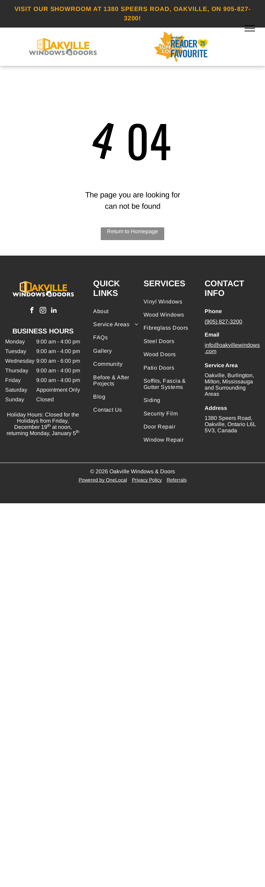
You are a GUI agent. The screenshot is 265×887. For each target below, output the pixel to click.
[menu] (250, 28)
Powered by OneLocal (103, 480)
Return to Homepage (132, 231)
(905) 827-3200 (223, 321)
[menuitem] (118, 311)
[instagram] (43, 311)
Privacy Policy (147, 480)
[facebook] (32, 311)
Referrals (177, 480)
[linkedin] (54, 311)
